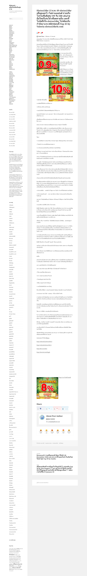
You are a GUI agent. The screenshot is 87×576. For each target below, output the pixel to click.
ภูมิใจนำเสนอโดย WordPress (42, 483)
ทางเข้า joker (12, 57)
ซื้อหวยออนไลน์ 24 (12, 427)
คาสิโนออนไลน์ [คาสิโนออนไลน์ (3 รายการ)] (11, 560)
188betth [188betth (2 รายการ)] (15, 548)
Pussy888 (11, 349)
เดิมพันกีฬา (11, 511)
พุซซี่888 (10, 449)
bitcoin (10, 243)
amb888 (11, 234)
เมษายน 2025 (11, 136)
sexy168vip (11, 369)
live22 (10, 87)
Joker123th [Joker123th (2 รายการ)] (10, 552)
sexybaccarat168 (12, 374)
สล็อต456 (11, 465)
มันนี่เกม (10, 451)
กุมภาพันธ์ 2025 (12, 141)
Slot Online (11, 380)
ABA (10, 225)
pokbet (10, 340)
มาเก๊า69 (11, 454)
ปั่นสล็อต (11, 443)
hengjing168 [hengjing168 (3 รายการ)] (11, 551)
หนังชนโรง (11, 74)
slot (10, 53)
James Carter (50, 419)
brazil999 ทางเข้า (12, 251)
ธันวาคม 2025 (12, 119)
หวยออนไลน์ (11, 101)
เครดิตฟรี (11, 509)
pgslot (10, 37)
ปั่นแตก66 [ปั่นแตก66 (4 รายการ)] (17, 562)
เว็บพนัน (10, 520)
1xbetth (10, 218)
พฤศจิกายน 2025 (12, 121)
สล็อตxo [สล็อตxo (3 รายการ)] (10, 567)
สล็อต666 (11, 471)
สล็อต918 (11, 478)
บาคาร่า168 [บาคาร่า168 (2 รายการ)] (19, 560)
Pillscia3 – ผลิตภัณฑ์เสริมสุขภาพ (15, 7)
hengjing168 (11, 267)
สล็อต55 (10, 467)
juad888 (11, 280)
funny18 (11, 265)
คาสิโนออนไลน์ (12, 423)
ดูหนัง (10, 89)
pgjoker (10, 323)
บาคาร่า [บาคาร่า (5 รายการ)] (16, 560)
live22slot (11, 287)
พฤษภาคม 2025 (12, 134)
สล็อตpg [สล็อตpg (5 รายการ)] (19, 566)
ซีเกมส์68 (11, 425)
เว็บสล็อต (11, 525)
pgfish (10, 318)
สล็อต (10, 61)
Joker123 (11, 276)
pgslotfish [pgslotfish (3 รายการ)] (11, 556)
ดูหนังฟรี (10, 78)
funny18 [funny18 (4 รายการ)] (14, 550)
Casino (10, 256)
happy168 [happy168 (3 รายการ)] (18, 549)
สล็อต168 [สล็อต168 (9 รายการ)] (19, 564)
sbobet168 (11, 365)
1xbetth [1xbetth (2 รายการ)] (10, 548)
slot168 (10, 383)
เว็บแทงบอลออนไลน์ (13, 529)
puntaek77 (11, 347)
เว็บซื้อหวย (11, 516)
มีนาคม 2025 (11, 139)
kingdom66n (11, 283)
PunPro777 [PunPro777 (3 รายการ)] (14, 556)
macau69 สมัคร (12, 294)
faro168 (10, 258)
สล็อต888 (11, 34)
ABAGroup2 (11, 227)
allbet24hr (11, 229)
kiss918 (10, 50)
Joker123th (11, 278)
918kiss (10, 71)
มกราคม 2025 (12, 143)
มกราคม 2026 (12, 116)
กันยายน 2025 (12, 125)
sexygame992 (12, 376)
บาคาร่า (10, 39)
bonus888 (11, 249)
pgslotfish (11, 336)
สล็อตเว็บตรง (11, 31)
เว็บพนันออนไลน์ (12, 523)
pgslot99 (11, 331)
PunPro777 (11, 345)
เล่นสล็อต (11, 514)
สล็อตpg (10, 483)
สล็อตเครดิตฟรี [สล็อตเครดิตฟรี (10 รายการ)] (16, 568)
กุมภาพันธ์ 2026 (12, 114)
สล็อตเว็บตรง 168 (12, 496)
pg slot (10, 49)
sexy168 (11, 367)
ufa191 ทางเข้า (12, 407)
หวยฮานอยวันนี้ (12, 505)
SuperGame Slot (12, 394)
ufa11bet (11, 405)
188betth (11, 214)
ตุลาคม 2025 (11, 123)
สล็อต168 (11, 103)
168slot (10, 209)
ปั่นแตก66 (11, 95)
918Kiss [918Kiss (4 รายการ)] (18, 548)
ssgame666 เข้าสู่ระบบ (13, 391)
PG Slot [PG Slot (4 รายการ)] (15, 554)
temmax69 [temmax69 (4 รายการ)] (15, 559)
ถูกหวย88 (11, 431)
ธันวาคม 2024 (12, 145)
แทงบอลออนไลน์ (12, 531)
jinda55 (10, 27)
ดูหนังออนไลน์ (12, 55)
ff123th (10, 260)
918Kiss (10, 220)
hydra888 (11, 269)
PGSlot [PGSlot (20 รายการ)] (11, 554)
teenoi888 (11, 398)
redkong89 (11, 356)
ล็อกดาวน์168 (11, 458)
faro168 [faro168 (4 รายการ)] (10, 550)
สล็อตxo (10, 67)
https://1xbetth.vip (13, 45)
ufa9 (10, 411)
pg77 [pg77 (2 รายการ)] (13, 552)
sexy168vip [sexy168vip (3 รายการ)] (19, 557)
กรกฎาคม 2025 (12, 130)
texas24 (10, 403)
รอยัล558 (11, 456)
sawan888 (11, 363)
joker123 (11, 25)
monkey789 (11, 298)
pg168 (10, 26)
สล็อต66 (10, 30)
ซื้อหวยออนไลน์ (12, 99)
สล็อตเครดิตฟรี (12, 491)
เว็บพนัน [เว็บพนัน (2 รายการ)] (18, 569)
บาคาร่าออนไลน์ (12, 97)
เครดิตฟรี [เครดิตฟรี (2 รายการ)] (15, 569)
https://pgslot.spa (12, 46)
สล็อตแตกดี (11, 498)
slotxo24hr (11, 387)
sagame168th (12, 75)
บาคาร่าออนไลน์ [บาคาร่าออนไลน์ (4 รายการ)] (12, 562)
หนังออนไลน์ (11, 91)
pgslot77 (11, 94)
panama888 (11, 305)
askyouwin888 (12, 236)
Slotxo (10, 385)
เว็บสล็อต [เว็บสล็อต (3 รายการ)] (20, 569)
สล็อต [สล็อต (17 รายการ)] (15, 564)
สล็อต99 (10, 480)
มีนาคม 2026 (11, 112)
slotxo (10, 41)
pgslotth (11, 338)
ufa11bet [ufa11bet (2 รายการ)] (19, 559)
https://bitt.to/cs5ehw (42, 348)
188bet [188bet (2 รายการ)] (13, 548)
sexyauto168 (11, 371)
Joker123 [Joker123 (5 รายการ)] (18, 551)
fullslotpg (11, 86)
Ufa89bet (11, 409)
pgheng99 (11, 85)
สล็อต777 (11, 474)
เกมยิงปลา (11, 507)
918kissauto (11, 223)
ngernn (10, 300)
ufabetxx (11, 416)
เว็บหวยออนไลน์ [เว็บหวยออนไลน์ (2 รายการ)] (11, 570)
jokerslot (11, 65)
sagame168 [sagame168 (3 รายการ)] (15, 557)
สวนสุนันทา (11, 500)
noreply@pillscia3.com (53, 422)
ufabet (10, 414)
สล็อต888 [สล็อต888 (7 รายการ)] (11, 566)
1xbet (10, 216)
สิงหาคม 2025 (12, 128)
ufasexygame (12, 418)
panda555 (11, 307)
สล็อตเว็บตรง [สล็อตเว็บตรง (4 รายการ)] (11, 569)
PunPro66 (11, 343)
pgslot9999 (11, 334)
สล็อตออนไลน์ (12, 69)
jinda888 (11, 274)
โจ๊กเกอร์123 (11, 59)
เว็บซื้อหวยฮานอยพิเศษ (13, 518)
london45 (11, 289)
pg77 (10, 316)
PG (9, 309)
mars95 (10, 296)
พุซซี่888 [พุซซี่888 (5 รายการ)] (11, 564)
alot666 (10, 231)
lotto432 (11, 291)
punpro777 (11, 98)
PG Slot (10, 311)
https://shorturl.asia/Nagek (43, 352)
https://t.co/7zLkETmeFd (65, 377)
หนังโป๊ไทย (11, 43)
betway (10, 240)
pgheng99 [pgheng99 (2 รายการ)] (17, 552)
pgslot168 (11, 327)
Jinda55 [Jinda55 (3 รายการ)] (14, 551)
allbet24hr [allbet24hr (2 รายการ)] (21, 548)
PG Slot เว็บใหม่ (12, 314)
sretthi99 (11, 389)
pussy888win (12, 354)
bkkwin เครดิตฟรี (12, 245)
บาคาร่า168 (11, 82)
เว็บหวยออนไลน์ (12, 527)
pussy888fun (11, 351)
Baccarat (11, 238)
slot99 (10, 29)
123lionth (11, 205)
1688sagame (11, 207)
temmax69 (11, 400)
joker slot (11, 58)
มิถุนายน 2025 (12, 132)
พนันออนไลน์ (11, 447)
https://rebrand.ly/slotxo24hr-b (44, 341)
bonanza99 (11, 247)
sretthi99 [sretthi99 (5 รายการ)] (11, 559)
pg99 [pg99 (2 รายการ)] (14, 552)
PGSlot (10, 325)
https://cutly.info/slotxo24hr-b (44, 345)
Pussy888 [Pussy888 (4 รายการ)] (19, 556)
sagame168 (11, 358)
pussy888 (11, 38)
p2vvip (10, 303)
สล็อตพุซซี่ (11, 487)
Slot (10, 378)
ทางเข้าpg (11, 434)
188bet (10, 211)
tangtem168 (11, 396)
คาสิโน (10, 420)
